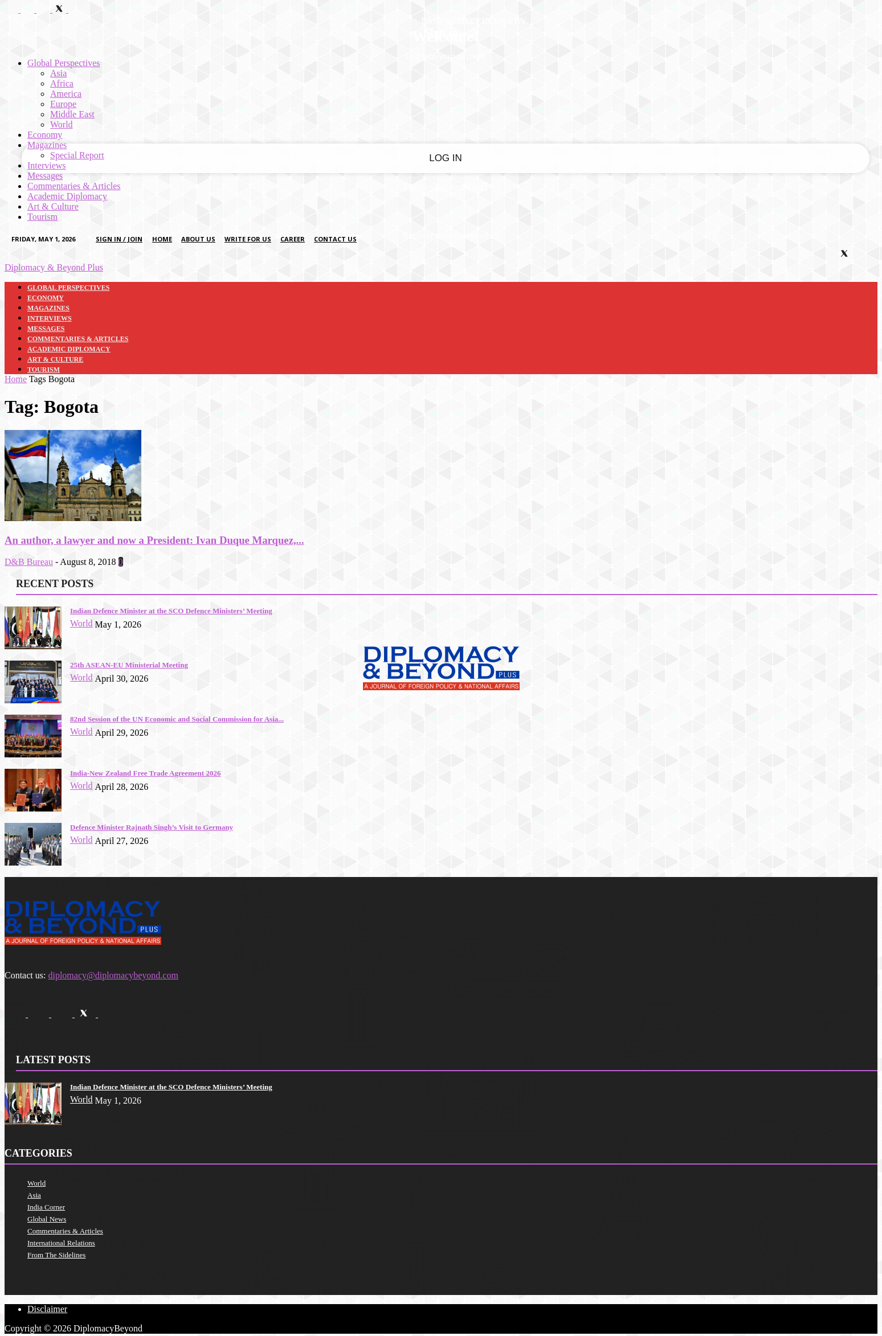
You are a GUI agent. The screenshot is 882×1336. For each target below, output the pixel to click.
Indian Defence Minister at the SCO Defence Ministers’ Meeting (171, 610)
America (65, 94)
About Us (198, 239)
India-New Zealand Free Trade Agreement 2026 (145, 773)
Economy (44, 135)
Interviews (46, 165)
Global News (46, 1219)
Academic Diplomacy (67, 196)
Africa (62, 83)
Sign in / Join (119, 239)
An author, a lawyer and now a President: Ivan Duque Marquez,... (154, 540)
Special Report (77, 155)
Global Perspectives (63, 63)
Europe (63, 104)
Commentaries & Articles (74, 186)
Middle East (72, 114)
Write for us (247, 239)
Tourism (42, 217)
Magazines (47, 145)
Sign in (441, 32)
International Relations (61, 1243)
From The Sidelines (56, 1255)
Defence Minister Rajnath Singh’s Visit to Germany (151, 827)
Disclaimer (47, 1309)
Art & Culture (53, 206)
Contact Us (335, 239)
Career (292, 239)
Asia (58, 73)
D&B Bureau (29, 562)
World (61, 124)
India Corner (46, 1207)
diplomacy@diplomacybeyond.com (113, 975)
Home (162, 239)
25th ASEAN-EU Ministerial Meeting (129, 665)
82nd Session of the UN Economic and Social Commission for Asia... (177, 719)
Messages (45, 176)
